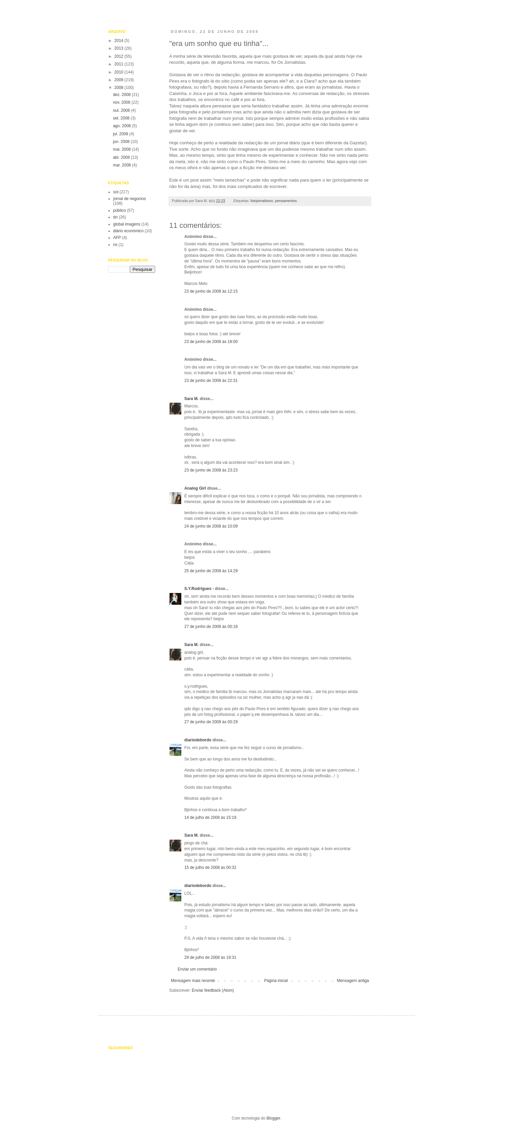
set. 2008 (122, 118)
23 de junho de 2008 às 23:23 (211, 470)
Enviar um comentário (197, 969)
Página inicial (276, 980)
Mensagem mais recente (193, 980)
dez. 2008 (122, 94)
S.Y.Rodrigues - (199, 588)
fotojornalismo (261, 201)
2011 (119, 64)
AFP (117, 237)
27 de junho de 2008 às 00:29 (211, 722)
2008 (119, 87)
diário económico (128, 231)
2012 (119, 56)
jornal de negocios (129, 198)
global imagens (126, 224)
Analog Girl (195, 488)
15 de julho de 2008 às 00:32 (210, 867)
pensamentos (286, 201)
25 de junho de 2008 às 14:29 (211, 571)
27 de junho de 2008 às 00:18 (211, 626)
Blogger (273, 1118)
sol (115, 192)
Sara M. (191, 398)
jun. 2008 (122, 141)
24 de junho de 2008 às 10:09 (211, 526)
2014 (119, 40)
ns (115, 244)
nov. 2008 (122, 102)
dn (115, 217)
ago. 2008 (122, 126)
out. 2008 (122, 110)
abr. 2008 (122, 157)
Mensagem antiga (353, 980)
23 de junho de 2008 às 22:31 (211, 380)
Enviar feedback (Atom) (213, 990)
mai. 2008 (122, 149)
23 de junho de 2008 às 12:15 (211, 291)
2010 (119, 72)
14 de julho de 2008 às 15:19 (210, 817)
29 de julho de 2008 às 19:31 (210, 957)
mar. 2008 (122, 165)
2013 (119, 48)
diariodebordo (198, 740)
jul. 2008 (121, 134)
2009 (119, 80)
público (119, 210)
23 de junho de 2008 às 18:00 (211, 341)
